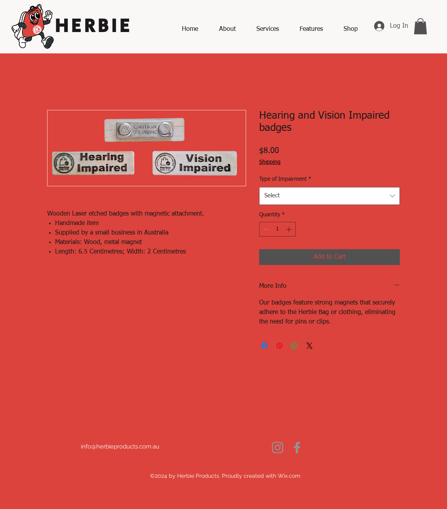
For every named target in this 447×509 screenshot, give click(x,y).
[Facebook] (297, 447)
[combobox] (329, 195)
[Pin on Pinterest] (279, 345)
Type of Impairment (285, 179)
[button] (420, 26)
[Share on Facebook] (264, 345)
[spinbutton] (277, 229)
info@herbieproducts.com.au (120, 446)
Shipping (270, 162)
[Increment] (289, 229)
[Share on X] (309, 345)
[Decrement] (265, 229)
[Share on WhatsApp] (294, 345)
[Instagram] (277, 447)
